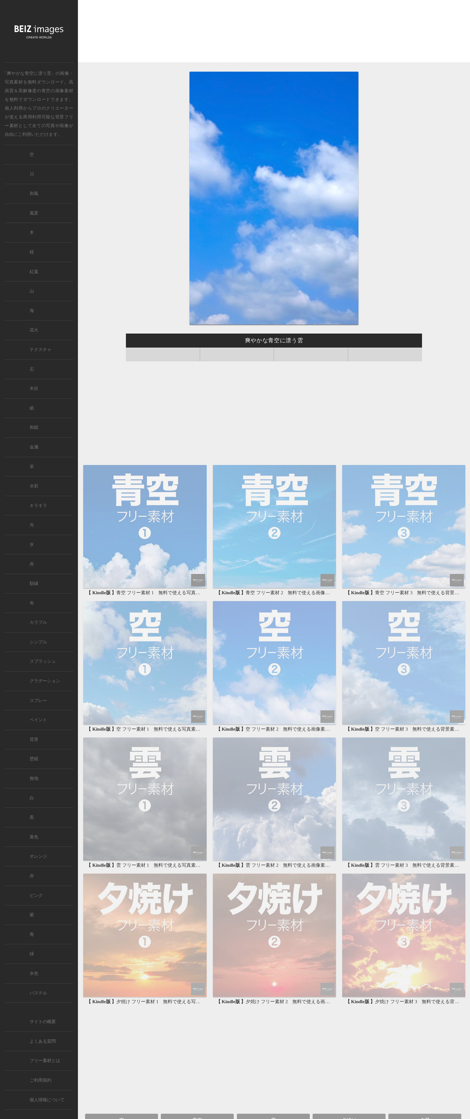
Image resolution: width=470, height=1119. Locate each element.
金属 (34, 447)
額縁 (34, 583)
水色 (34, 973)
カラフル (38, 622)
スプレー (38, 700)
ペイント (38, 720)
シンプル (38, 642)
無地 (34, 778)
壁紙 (34, 758)
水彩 (34, 486)
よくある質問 (43, 1041)
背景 (34, 739)
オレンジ (38, 856)
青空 (45, 90)
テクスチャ (40, 349)
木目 (34, 388)
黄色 (34, 837)
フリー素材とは (45, 1060)
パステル (38, 993)
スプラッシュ (43, 661)
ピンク (36, 895)
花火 (34, 330)
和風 (34, 193)
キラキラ (38, 505)
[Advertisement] (274, 32)
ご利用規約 (40, 1080)
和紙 (34, 427)
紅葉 (34, 271)
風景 (34, 213)
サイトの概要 (43, 1021)
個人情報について (47, 1100)
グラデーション (45, 681)
